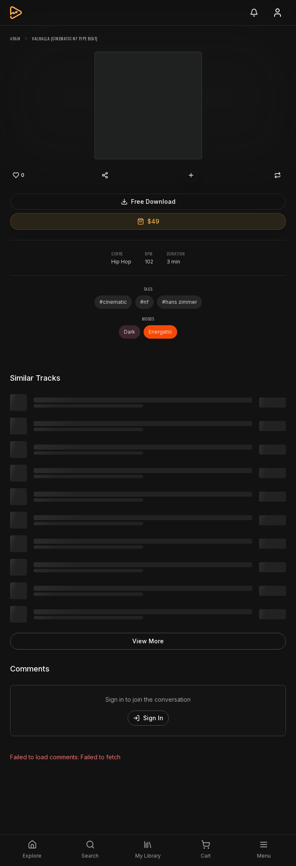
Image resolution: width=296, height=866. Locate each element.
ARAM (15, 38)
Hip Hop (121, 261)
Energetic (160, 332)
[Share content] (105, 175)
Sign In (148, 717)
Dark (129, 332)
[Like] (18, 175)
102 (149, 261)
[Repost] (277, 175)
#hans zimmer (179, 302)
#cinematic (113, 302)
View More (148, 641)
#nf (144, 302)
